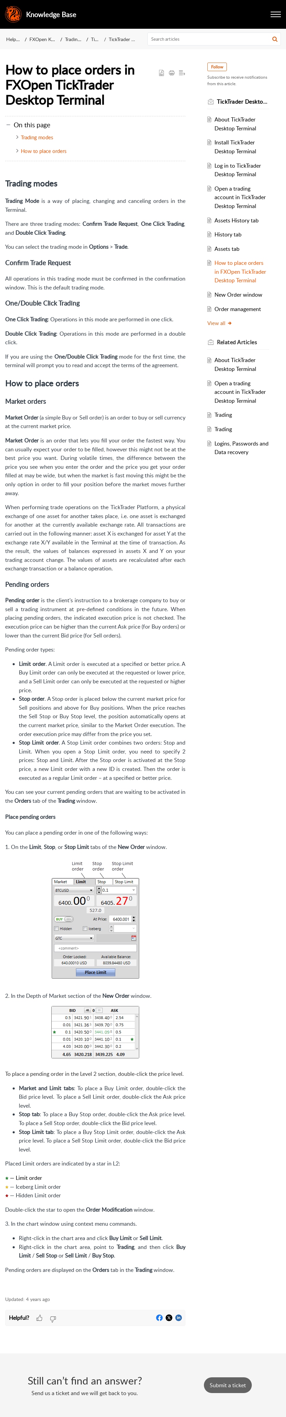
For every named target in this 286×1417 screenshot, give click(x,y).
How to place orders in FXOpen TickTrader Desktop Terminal (240, 271)
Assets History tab (236, 220)
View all (219, 323)
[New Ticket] (228, 1385)
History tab (228, 234)
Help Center (18, 39)
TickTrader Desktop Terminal (138, 39)
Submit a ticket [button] (228, 1385)
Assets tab (226, 249)
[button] (276, 14)
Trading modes (37, 137)
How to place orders (43, 150)
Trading (223, 414)
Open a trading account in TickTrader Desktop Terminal (240, 197)
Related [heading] (237, 342)
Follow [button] (217, 67)
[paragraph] (95, 733)
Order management (237, 309)
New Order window (238, 294)
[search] (214, 39)
